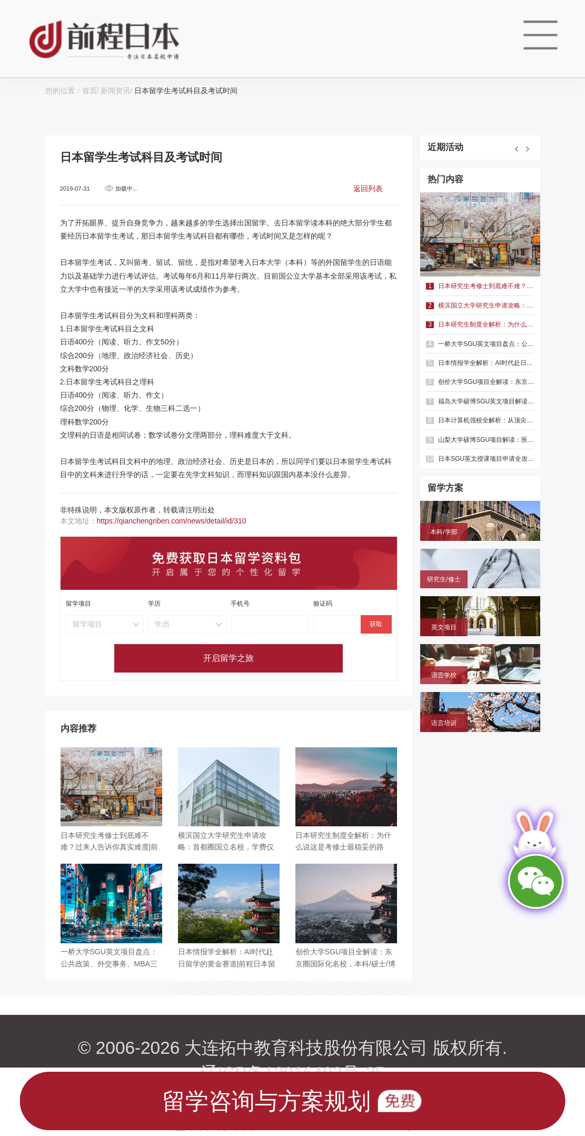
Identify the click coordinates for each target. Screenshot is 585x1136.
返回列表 (368, 188)
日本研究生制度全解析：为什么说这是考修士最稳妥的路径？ (480, 324)
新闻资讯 (115, 90)
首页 (89, 90)
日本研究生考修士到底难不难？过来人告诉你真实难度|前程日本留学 (480, 286)
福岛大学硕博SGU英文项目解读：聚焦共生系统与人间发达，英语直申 (480, 401)
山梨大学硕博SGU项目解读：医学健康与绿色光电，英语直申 (480, 439)
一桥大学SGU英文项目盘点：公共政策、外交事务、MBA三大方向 (480, 344)
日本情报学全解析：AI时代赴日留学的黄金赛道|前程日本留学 (480, 363)
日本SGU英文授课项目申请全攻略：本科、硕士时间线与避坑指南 (480, 458)
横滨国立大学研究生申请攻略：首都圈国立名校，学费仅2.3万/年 (480, 305)
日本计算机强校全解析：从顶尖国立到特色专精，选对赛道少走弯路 (480, 420)
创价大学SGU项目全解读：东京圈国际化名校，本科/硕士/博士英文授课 (480, 382)
